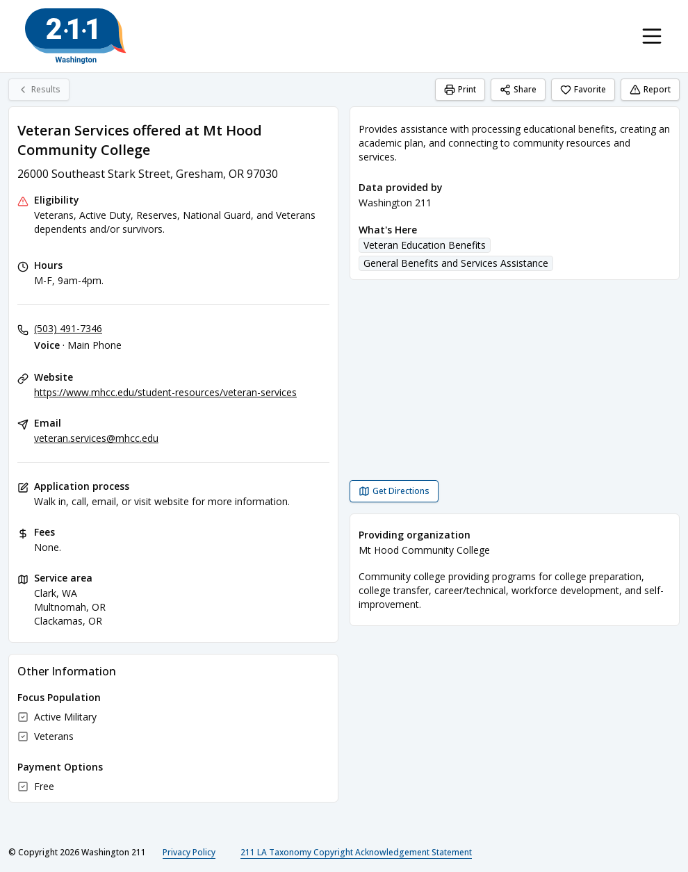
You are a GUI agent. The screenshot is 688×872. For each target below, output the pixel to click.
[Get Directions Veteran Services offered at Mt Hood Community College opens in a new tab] (394, 491)
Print (460, 89)
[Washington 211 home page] (75, 36)
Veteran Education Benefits (424, 245)
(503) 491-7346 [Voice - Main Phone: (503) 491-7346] (68, 328)
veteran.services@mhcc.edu (96, 438)
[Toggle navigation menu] (652, 36)
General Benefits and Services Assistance (455, 263)
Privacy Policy (189, 852)
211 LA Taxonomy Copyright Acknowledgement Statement (356, 852)
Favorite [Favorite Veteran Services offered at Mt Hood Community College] (583, 89)
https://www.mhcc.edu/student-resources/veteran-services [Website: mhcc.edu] (165, 392)
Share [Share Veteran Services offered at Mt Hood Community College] (518, 89)
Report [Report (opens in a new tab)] (650, 89)
